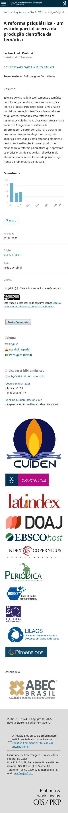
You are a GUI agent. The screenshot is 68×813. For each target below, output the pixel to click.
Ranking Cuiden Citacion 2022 (23, 400)
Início (6, 12)
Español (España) (19, 349)
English (13, 344)
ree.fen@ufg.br (23, 773)
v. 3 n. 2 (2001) (36, 12)
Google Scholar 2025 (17, 383)
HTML (12, 220)
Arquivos (19, 12)
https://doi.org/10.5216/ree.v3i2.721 (32, 67)
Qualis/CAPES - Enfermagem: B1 (25, 376)
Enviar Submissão (18, 322)
